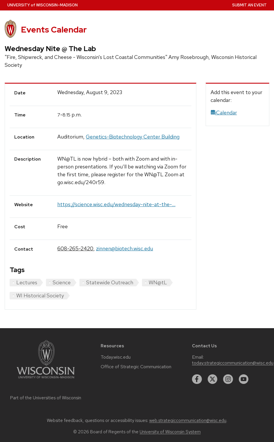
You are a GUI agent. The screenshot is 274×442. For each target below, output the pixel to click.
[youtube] (244, 379)
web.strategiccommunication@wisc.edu (187, 420)
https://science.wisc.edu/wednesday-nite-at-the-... (116, 204)
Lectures (26, 282)
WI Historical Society (40, 295)
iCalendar (224, 112)
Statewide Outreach (109, 282)
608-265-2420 (75, 248)
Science (62, 282)
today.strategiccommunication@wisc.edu (232, 363)
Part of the (45, 398)
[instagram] (228, 379)
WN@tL (158, 282)
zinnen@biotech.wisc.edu (124, 248)
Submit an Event (249, 5)
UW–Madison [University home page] (42, 5)
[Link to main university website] (46, 379)
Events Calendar (54, 29)
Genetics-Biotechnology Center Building (132, 136)
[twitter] (213, 379)
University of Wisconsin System (170, 432)
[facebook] (197, 379)
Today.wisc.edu (116, 357)
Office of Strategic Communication (136, 367)
